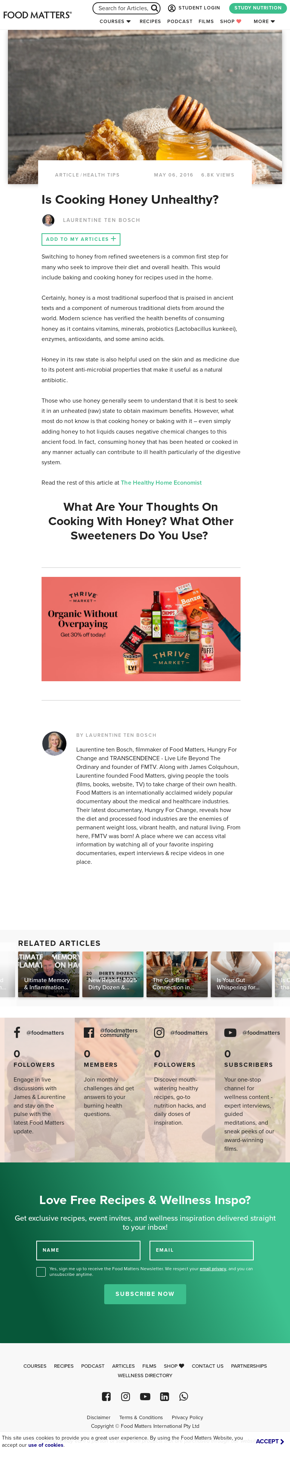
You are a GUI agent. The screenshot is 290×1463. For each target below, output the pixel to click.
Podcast (180, 22)
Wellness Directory (145, 1376)
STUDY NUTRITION (258, 8)
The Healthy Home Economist (161, 483)
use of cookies (45, 1445)
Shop (231, 22)
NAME (51, 1250)
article (67, 175)
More (261, 22)
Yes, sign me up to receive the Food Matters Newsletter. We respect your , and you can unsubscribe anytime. (151, 1271)
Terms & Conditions (141, 1418)
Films (206, 22)
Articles (123, 1366)
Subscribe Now (145, 1294)
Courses (112, 22)
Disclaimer (98, 1418)
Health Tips (101, 175)
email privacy (213, 1268)
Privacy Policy (187, 1418)
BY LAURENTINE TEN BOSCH (116, 735)
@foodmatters (45, 1033)
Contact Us (208, 1366)
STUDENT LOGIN (193, 8)
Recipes (150, 22)
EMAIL (165, 1250)
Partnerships (249, 1366)
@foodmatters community (119, 1033)
